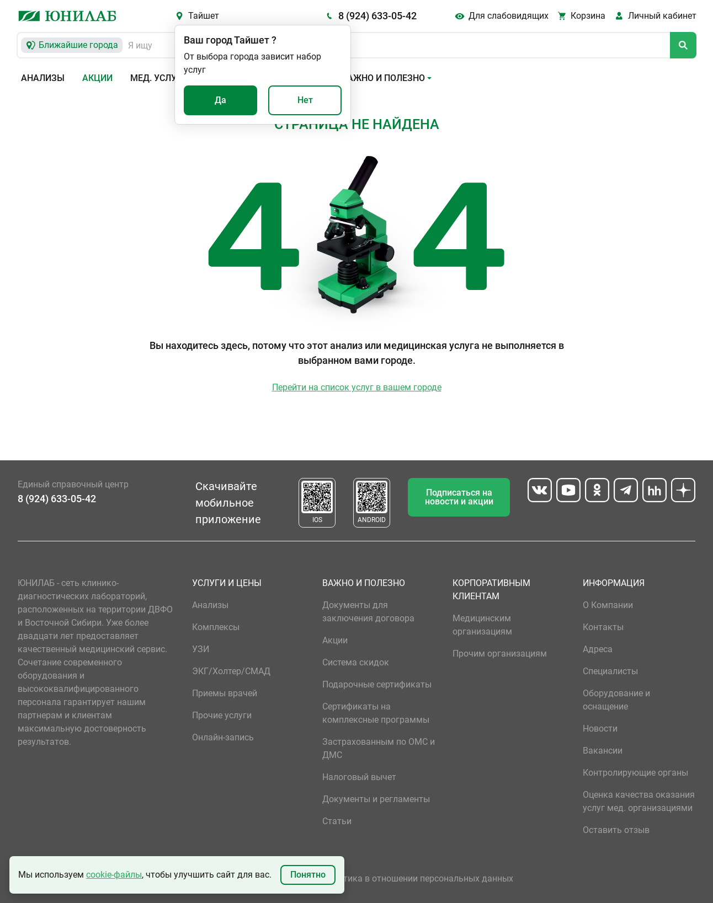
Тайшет (203, 15)
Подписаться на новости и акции (459, 497)
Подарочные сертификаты (377, 684)
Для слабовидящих (509, 15)
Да (220, 100)
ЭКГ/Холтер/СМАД (231, 671)
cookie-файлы (114, 874)
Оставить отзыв (616, 830)
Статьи (337, 821)
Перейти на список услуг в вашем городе (356, 387)
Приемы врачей (224, 693)
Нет (305, 100)
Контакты (603, 627)
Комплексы (216, 627)
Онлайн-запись (223, 737)
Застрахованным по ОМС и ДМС (378, 748)
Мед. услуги (159, 78)
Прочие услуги (222, 715)
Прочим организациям (500, 653)
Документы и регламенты (376, 799)
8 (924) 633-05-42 (377, 16)
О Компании (608, 605)
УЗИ (200, 649)
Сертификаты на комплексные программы (375, 713)
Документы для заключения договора (368, 612)
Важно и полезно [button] (383, 78)
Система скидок (355, 662)
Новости (600, 728)
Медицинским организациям (482, 625)
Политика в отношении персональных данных (417, 878)
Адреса (598, 649)
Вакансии (602, 750)
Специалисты (610, 671)
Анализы (43, 78)
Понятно (308, 874)
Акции (97, 78)
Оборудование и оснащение (616, 700)
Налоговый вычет (359, 777)
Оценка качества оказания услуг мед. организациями (639, 801)
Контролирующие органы (635, 772)
